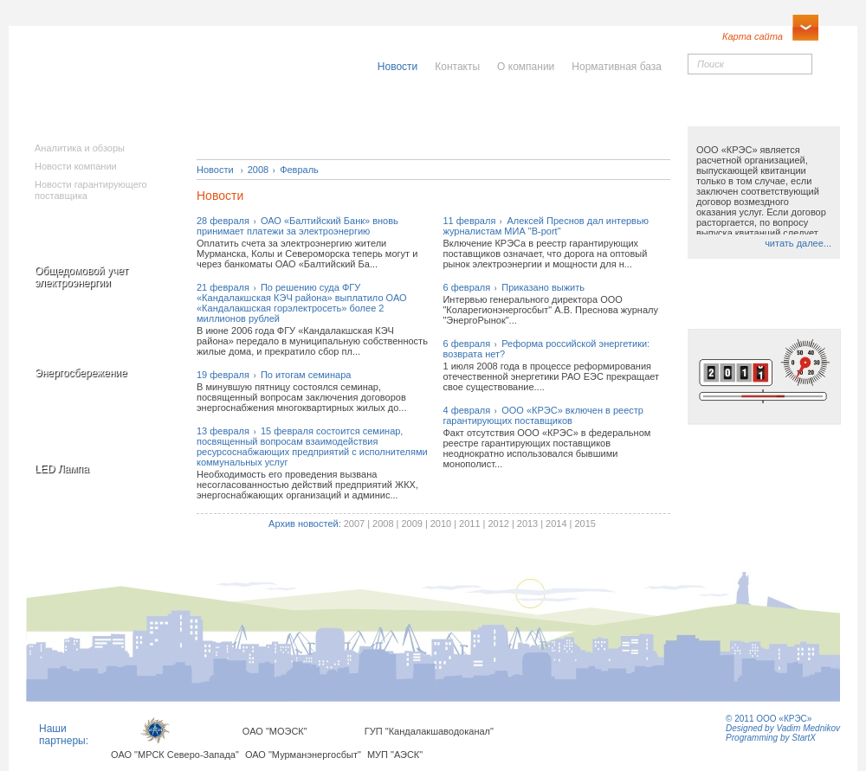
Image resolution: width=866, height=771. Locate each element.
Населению (471, 110)
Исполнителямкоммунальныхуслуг (301, 121)
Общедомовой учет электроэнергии (81, 277)
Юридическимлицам (625, 115)
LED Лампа (62, 469)
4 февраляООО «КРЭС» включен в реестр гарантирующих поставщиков (543, 415)
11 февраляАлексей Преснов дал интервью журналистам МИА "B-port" (546, 225)
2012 (498, 523)
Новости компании (76, 166)
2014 (556, 523)
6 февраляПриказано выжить (513, 287)
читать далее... (798, 243)
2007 (354, 523)
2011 (469, 523)
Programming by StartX (771, 737)
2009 (411, 523)
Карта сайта (752, 36)
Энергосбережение (81, 373)
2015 (584, 523)
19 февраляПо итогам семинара (274, 374)
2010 (440, 523)
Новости (215, 169)
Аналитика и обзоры (80, 148)
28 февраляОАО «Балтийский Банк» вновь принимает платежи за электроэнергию (297, 225)
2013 (527, 523)
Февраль (299, 169)
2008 (258, 169)
